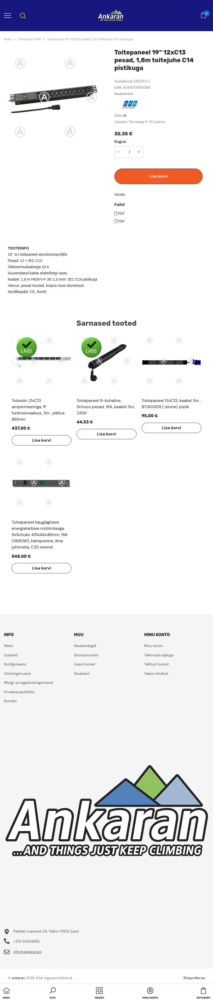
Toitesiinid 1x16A (29, 39)
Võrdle (119, 194)
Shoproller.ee (194, 978)
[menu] (7, 15)
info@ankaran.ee (27, 951)
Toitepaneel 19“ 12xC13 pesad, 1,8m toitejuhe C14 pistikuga (90, 39)
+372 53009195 (26, 941)
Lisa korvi (158, 176)
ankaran (18, 978)
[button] (53, 994)
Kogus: (120, 141)
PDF (119, 213)
